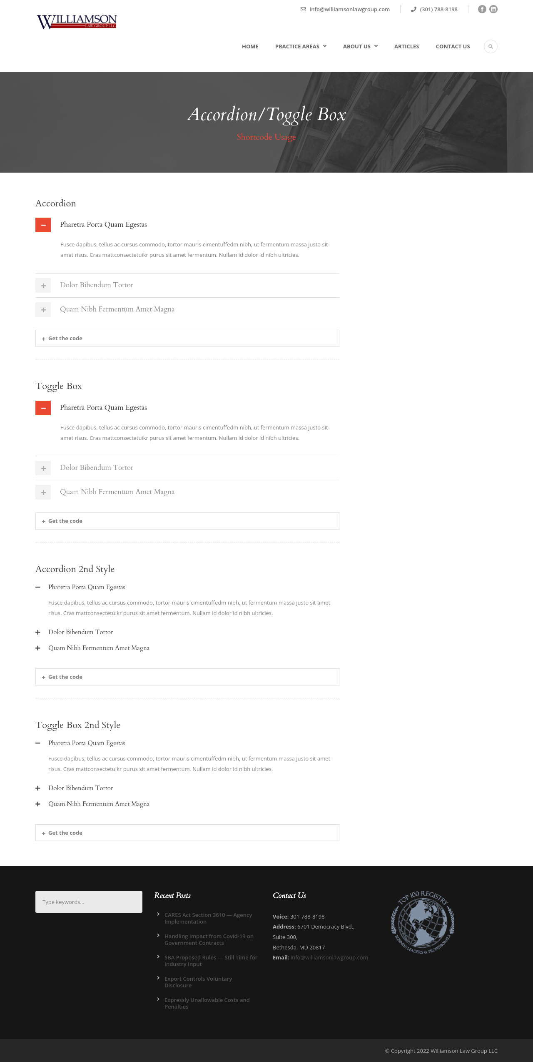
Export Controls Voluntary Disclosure (198, 982)
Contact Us (453, 46)
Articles (406, 46)
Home (250, 46)
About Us (357, 46)
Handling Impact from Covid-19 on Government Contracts (209, 939)
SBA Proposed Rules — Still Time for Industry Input (210, 961)
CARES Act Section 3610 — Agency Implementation (208, 918)
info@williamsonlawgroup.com (329, 957)
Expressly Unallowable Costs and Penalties (207, 1003)
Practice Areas (297, 46)
